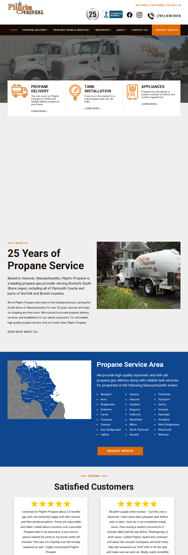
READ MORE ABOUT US (22, 331)
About (120, 30)
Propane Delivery (34, 30)
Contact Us (139, 30)
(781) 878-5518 (164, 16)
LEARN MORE (38, 111)
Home (13, 30)
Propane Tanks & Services (71, 30)
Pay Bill (172, 5)
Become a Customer (150, 5)
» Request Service (166, 30)
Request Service (120, 451)
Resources (102, 30)
